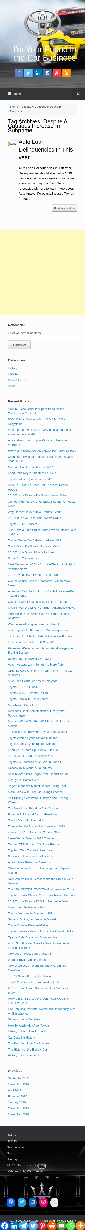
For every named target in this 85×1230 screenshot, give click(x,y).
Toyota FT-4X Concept (22, 524)
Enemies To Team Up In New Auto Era (33, 750)
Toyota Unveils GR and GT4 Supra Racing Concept (41, 895)
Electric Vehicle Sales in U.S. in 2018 (32, 642)
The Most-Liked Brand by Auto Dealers (33, 808)
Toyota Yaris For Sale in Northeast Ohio (34, 546)
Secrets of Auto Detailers (24, 1019)
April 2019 (14, 1090)
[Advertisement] (42, 272)
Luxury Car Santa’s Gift (23, 780)
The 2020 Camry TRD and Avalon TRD (33, 982)
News (11, 386)
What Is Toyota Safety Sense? (27, 959)
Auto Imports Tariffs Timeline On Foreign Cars (38, 630)
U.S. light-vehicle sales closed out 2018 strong (38, 601)
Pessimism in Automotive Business (30, 856)
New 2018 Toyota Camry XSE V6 (29, 953)
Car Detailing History (21, 1037)
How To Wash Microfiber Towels (28, 1025)
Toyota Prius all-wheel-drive (26, 820)
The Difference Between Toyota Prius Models (37, 732)
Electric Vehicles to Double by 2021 (31, 913)
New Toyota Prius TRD (23, 705)
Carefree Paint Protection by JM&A (31, 467)
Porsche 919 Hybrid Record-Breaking (32, 814)
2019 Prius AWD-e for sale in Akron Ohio (34, 518)
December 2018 (18, 1108)
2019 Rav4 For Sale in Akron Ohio (30, 756)
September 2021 (19, 1078)
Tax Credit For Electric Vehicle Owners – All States (41, 636)
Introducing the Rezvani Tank (27, 907)
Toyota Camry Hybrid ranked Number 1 (33, 744)
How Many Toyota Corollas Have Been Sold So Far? (42, 450)
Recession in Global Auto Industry (30, 768)
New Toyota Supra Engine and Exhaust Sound (38, 774)
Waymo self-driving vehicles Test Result (34, 624)
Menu (14, 93)
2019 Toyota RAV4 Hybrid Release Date (34, 574)
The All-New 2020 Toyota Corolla (29, 976)
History (12, 368)
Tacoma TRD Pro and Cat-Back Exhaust (34, 844)
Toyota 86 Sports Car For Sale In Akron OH (36, 762)
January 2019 (17, 1102)
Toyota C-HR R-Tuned (22, 687)
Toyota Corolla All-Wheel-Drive (28, 925)
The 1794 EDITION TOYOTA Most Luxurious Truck (41, 889)
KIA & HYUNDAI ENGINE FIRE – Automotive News (41, 607)
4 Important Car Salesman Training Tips (34, 832)
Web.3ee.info (35, 1171)
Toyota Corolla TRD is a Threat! (28, 699)
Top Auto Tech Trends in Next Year (30, 850)
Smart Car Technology (22, 558)
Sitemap (12, 1159)
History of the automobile (24, 1055)
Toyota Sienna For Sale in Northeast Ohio (35, 540)
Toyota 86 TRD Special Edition (28, 693)
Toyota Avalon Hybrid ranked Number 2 (33, 738)
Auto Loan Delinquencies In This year (46, 149)
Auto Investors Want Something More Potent (37, 664)
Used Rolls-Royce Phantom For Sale (32, 473)
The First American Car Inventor (29, 1043)
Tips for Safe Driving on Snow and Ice (32, 937)
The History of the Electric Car (27, 1049)
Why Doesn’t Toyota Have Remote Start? (35, 512)
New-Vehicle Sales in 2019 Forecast (31, 838)
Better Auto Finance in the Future (29, 658)
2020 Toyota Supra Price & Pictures (31, 552)
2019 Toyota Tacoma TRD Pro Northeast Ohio (38, 901)
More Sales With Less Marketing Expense (35, 792)
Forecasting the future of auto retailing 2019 (36, 826)
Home (14, 106)
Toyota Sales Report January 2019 (30, 479)
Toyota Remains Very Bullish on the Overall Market (41, 931)
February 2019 (17, 1096)
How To (13, 374)
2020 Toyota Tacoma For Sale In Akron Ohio (37, 495)
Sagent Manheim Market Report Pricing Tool (37, 786)
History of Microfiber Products (27, 1031)
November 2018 (18, 1114)
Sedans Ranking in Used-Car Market (32, 919)
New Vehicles (17, 380)
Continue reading (64, 208)
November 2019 (18, 1084)
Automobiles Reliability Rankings (29, 862)
